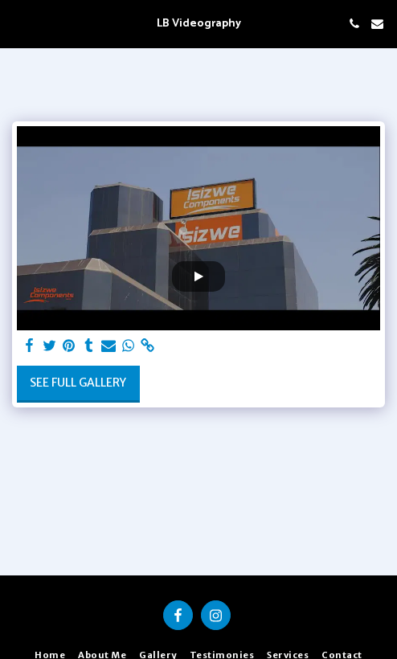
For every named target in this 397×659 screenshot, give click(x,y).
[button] (17, 23)
